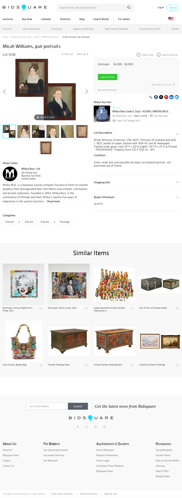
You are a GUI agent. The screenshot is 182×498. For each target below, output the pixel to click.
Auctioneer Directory (53, 455)
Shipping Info (102, 182)
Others (175, 29)
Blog (81, 19)
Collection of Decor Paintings (152, 364)
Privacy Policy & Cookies (62, 494)
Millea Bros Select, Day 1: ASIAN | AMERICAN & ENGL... (35, 37)
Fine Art (7, 29)
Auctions (8, 19)
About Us (7, 450)
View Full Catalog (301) (126, 120)
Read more (53, 201)
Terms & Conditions (88, 494)
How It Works (101, 19)
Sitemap (160, 465)
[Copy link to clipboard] (151, 97)
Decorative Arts (31, 29)
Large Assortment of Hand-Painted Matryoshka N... (109, 309)
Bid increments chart (107, 90)
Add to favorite (169, 54)
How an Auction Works (167, 460)
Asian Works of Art (150, 29)
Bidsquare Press (11, 455)
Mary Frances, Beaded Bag (15, 364)
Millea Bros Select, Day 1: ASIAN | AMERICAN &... (141, 111)
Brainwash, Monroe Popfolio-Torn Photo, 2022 (17, 309)
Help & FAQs (162, 471)
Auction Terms (163, 455)
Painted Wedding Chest (58, 364)
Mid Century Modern (116, 29)
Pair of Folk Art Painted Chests (153, 308)
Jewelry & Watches (83, 29)
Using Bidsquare (164, 450)
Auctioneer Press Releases (110, 465)
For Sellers (124, 19)
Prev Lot (67, 54)
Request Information (107, 455)
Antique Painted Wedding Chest (108, 364)
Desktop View (111, 494)
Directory (65, 19)
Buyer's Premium (104, 197)
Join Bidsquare (50, 460)
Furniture (56, 29)
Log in (161, 7)
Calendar (46, 19)
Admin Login (102, 460)
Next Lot (82, 54)
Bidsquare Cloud (104, 471)
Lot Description (103, 132)
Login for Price (107, 77)
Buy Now (27, 19)
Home (5, 37)
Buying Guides (163, 476)
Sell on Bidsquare (105, 450)
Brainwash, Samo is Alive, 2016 (62, 308)
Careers (6, 460)
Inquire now (147, 54)
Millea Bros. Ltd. (31, 168)
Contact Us (8, 465)
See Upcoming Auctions (55, 450)
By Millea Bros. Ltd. (122, 116)
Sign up (173, 7)
